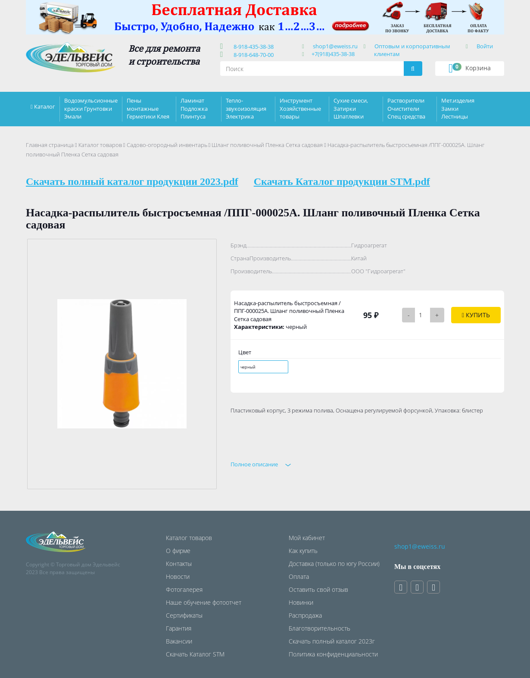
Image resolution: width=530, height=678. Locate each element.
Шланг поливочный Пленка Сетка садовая (267, 145)
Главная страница (50, 145)
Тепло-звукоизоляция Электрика (246, 108)
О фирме (178, 551)
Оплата (299, 576)
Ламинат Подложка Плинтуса (194, 108)
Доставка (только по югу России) (334, 563)
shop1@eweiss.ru (335, 46)
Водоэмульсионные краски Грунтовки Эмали (91, 108)
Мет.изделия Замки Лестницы (457, 108)
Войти (485, 46)
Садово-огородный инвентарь (167, 145)
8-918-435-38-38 (252, 46)
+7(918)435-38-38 (333, 54)
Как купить (303, 551)
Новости (178, 576)
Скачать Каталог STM (195, 654)
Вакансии (179, 641)
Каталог (44, 106)
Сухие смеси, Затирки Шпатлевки (351, 108)
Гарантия (178, 628)
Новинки (301, 602)
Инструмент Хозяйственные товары (300, 108)
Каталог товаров (100, 145)
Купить (476, 315)
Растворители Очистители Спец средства (406, 108)
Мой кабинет (307, 538)
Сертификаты (184, 615)
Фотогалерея (184, 589)
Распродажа (305, 615)
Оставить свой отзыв (318, 589)
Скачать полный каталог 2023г (332, 641)
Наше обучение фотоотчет (203, 602)
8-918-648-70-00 (252, 55)
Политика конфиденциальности (333, 654)
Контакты (179, 563)
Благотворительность (319, 628)
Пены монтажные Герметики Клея (148, 108)
